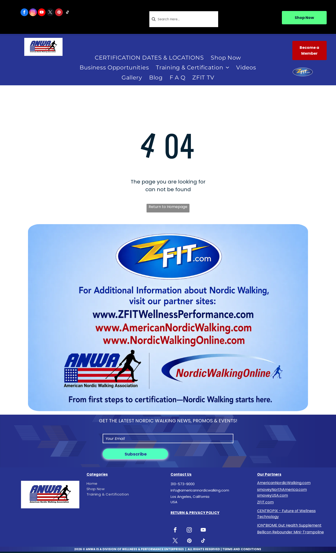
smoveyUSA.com (272, 495)
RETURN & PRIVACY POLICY (195, 512)
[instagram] (33, 12)
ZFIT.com (265, 502)
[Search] (184, 19)
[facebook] (24, 12)
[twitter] (50, 12)
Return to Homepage (168, 206)
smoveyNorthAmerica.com (282, 489)
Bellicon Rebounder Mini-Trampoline (290, 532)
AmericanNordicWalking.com (284, 482)
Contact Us (181, 474)
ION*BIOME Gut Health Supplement (289, 525)
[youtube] (42, 12)
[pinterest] (59, 12)
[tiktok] (67, 12)
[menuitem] (149, 58)
